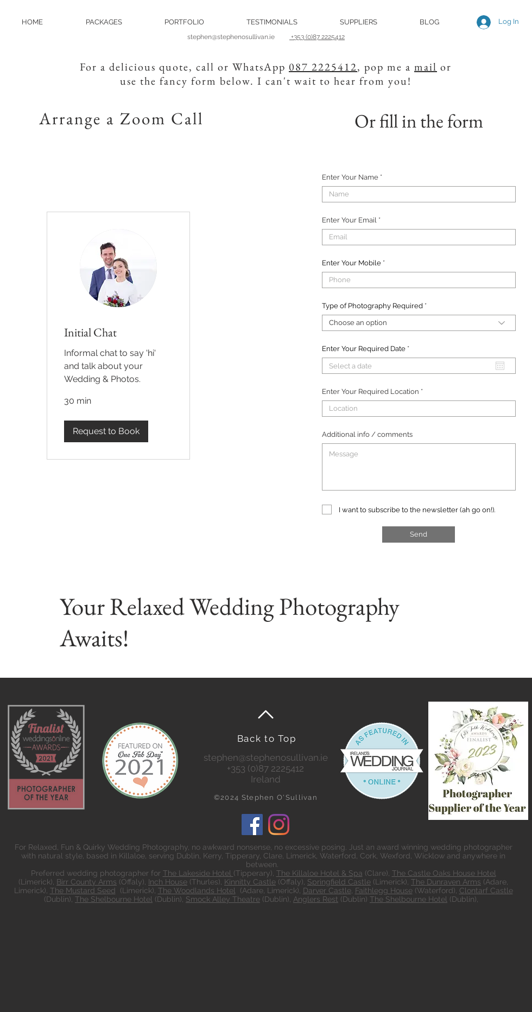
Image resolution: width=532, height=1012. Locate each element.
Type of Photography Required (372, 305)
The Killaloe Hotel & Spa (319, 873)
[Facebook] (252, 824)
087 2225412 (323, 67)
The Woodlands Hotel (197, 890)
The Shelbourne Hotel (114, 899)
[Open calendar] (500, 365)
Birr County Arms (86, 881)
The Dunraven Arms (446, 881)
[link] (118, 332)
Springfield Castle (339, 881)
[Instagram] (278, 824)
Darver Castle (327, 890)
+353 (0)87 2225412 (317, 37)
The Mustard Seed (83, 890)
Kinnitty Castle (250, 881)
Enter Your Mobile (351, 262)
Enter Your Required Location (370, 391)
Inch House (167, 881)
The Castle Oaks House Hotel (444, 873)
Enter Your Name (350, 177)
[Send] (418, 534)
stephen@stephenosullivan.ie (238, 37)
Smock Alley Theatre (223, 899)
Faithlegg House (384, 890)
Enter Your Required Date (367, 348)
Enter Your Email (349, 220)
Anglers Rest (315, 899)
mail (425, 67)
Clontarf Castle (486, 890)
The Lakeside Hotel (198, 873)
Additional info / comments (367, 434)
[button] (104, 21)
